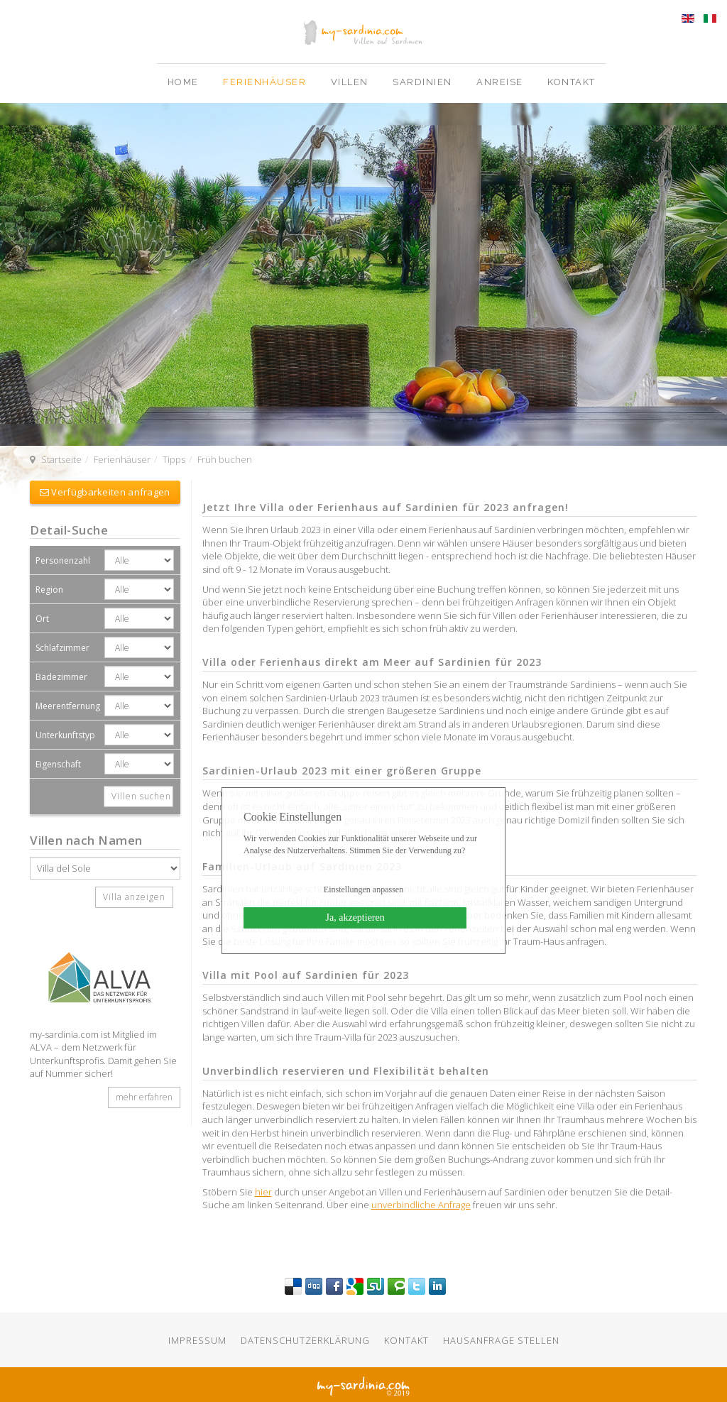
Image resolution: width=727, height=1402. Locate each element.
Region (49, 590)
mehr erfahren (144, 1097)
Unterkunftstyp (65, 735)
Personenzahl (62, 560)
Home (185, 82)
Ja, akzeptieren (355, 917)
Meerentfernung (67, 706)
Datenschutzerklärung (305, 1340)
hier (263, 1191)
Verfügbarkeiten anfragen (105, 492)
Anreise (501, 82)
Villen (351, 82)
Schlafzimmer (62, 648)
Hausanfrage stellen (501, 1340)
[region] (363, 275)
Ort (42, 619)
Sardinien (424, 82)
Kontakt (571, 82)
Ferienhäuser (266, 82)
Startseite (61, 459)
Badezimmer (61, 677)
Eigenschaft (58, 764)
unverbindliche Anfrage (421, 1204)
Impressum (197, 1340)
